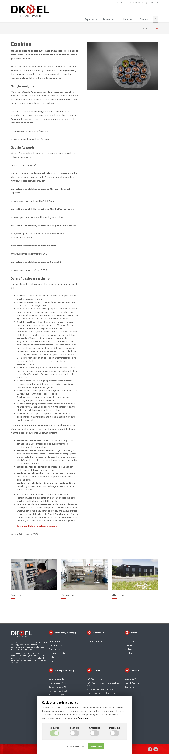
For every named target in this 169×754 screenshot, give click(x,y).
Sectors (16, 595)
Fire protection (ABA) (57, 683)
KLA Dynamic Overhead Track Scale (102, 693)
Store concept (55, 649)
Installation (130, 653)
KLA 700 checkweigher (96, 679)
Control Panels (131, 641)
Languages (153, 3)
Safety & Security (56, 679)
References (109, 19)
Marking (128, 649)
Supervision (130, 687)
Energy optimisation (57, 653)
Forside (143, 28)
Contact (144, 19)
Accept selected (75, 746)
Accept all (96, 746)
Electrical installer (56, 641)
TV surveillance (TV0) (58, 691)
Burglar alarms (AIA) (57, 687)
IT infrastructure (55, 645)
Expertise (90, 19)
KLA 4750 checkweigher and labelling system (103, 684)
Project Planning (132, 683)
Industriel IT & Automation (98, 641)
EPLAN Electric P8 (132, 645)
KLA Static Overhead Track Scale (101, 689)
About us (119, 3)
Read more (83, 718)
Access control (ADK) (57, 695)
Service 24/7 (130, 679)
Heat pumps (54, 657)
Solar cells (53, 661)
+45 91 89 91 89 (136, 3)
